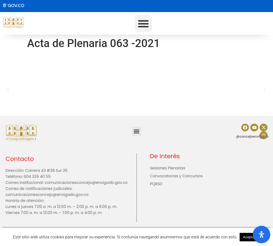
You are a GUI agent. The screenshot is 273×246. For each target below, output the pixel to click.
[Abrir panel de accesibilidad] (261, 234)
